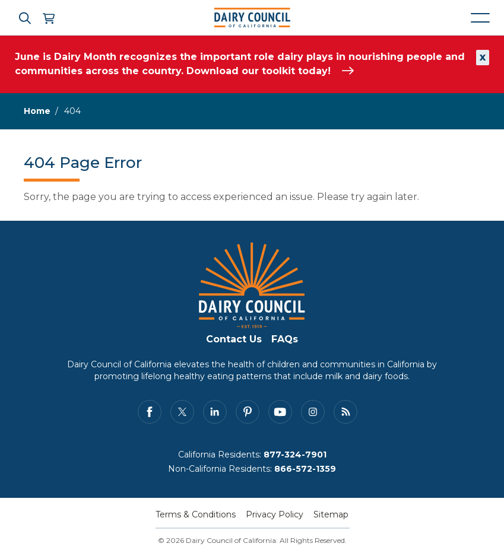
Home (37, 111)
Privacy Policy (274, 514)
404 (72, 111)
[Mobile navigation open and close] (480, 18)
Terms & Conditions (196, 514)
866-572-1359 (305, 468)
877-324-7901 (295, 454)
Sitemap (330, 514)
